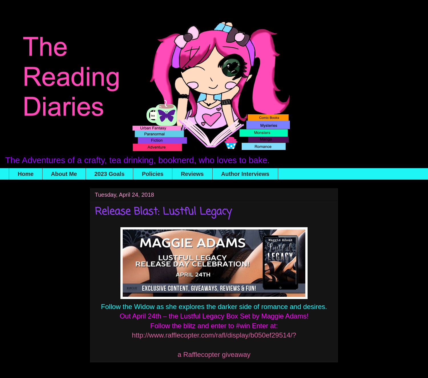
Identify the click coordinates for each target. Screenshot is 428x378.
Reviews (192, 174)
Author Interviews (245, 174)
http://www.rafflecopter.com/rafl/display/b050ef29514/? (214, 335)
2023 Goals (109, 174)
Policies (152, 174)
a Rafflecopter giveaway (214, 354)
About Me (64, 174)
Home (26, 174)
